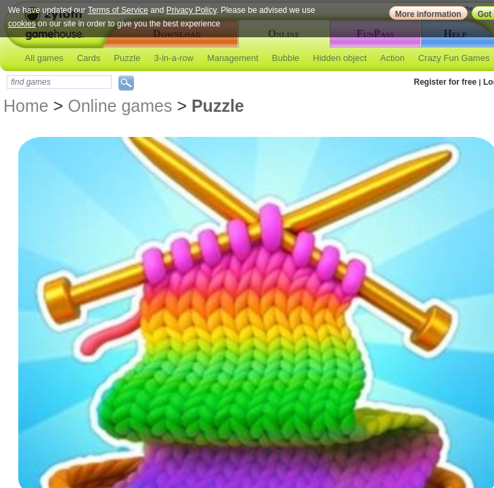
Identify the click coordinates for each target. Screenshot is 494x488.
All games (44, 58)
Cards (89, 58)
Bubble (285, 58)
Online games (120, 105)
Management (233, 58)
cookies (22, 23)
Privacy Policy (191, 10)
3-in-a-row (174, 58)
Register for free (445, 82)
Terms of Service (118, 10)
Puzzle (127, 58)
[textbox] (59, 82)
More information (428, 14)
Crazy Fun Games (453, 58)
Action (392, 58)
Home (26, 105)
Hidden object (340, 58)
